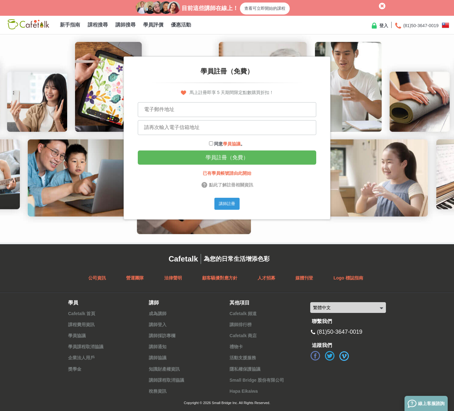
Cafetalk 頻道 (243, 313)
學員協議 (232, 144)
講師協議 (157, 357)
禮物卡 (236, 346)
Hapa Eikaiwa (244, 391)
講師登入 (157, 324)
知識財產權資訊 (164, 369)
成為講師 (157, 313)
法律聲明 (173, 277)
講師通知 (157, 346)
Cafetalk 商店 (243, 335)
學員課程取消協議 (85, 346)
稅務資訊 (157, 391)
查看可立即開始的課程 (264, 8)
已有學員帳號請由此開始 (227, 173)
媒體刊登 (304, 277)
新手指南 (70, 24)
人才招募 (266, 277)
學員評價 (153, 24)
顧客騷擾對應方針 (219, 277)
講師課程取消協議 (166, 380)
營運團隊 (135, 277)
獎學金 (74, 369)
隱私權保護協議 (245, 369)
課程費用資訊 (81, 324)
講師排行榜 (241, 324)
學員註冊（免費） (227, 158)
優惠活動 (181, 24)
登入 (379, 26)
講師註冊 (227, 203)
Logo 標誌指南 (348, 277)
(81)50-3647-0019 (416, 26)
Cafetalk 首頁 (81, 313)
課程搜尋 (98, 24)
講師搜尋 (125, 24)
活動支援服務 (243, 357)
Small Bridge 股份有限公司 (257, 380)
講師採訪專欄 (162, 335)
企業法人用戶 (81, 357)
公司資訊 (97, 277)
